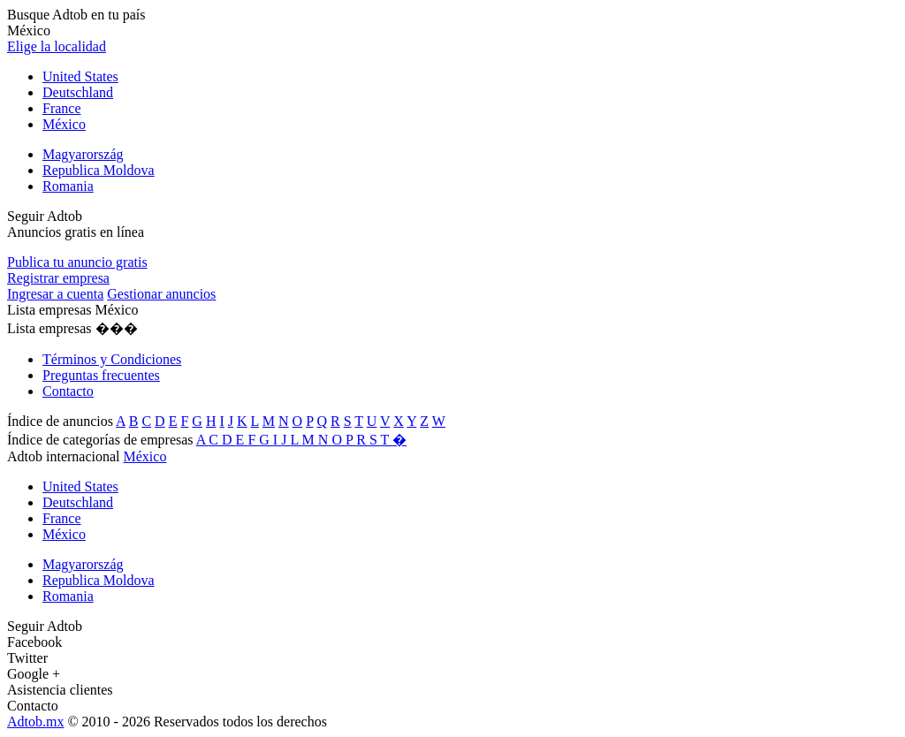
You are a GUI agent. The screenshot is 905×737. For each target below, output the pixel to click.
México (64, 124)
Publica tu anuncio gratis (77, 262)
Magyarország (83, 154)
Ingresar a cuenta (55, 293)
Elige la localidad (56, 46)
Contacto (68, 391)
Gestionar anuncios (161, 293)
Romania (68, 186)
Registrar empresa (58, 277)
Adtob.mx (35, 721)
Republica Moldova (98, 170)
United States (80, 76)
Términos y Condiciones (111, 359)
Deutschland (77, 92)
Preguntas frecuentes (101, 375)
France (61, 108)
